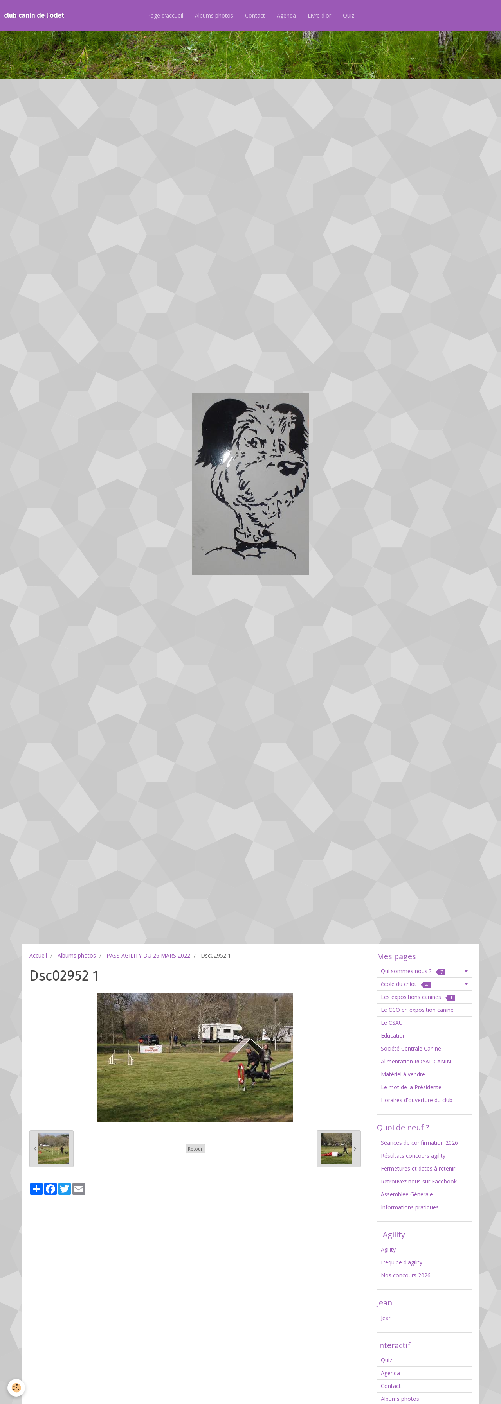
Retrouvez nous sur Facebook (419, 1181)
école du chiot (406, 984)
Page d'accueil (165, 15)
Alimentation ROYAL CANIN (416, 1061)
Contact (255, 15)
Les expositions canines (418, 997)
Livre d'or (319, 15)
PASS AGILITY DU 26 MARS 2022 (148, 955)
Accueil (38, 955)
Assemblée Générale (407, 1194)
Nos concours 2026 (406, 1275)
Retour (195, 1149)
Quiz (348, 15)
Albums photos (214, 15)
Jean (386, 1318)
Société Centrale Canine (411, 1048)
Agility (388, 1249)
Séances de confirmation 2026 (419, 1142)
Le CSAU (392, 1022)
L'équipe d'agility (401, 1262)
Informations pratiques (410, 1207)
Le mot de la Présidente (411, 1087)
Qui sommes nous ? (413, 971)
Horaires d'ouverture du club (416, 1100)
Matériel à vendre (403, 1074)
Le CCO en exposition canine (417, 1009)
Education (393, 1035)
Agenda (286, 15)
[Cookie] (16, 1388)
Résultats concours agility (413, 1155)
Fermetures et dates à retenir (418, 1168)
